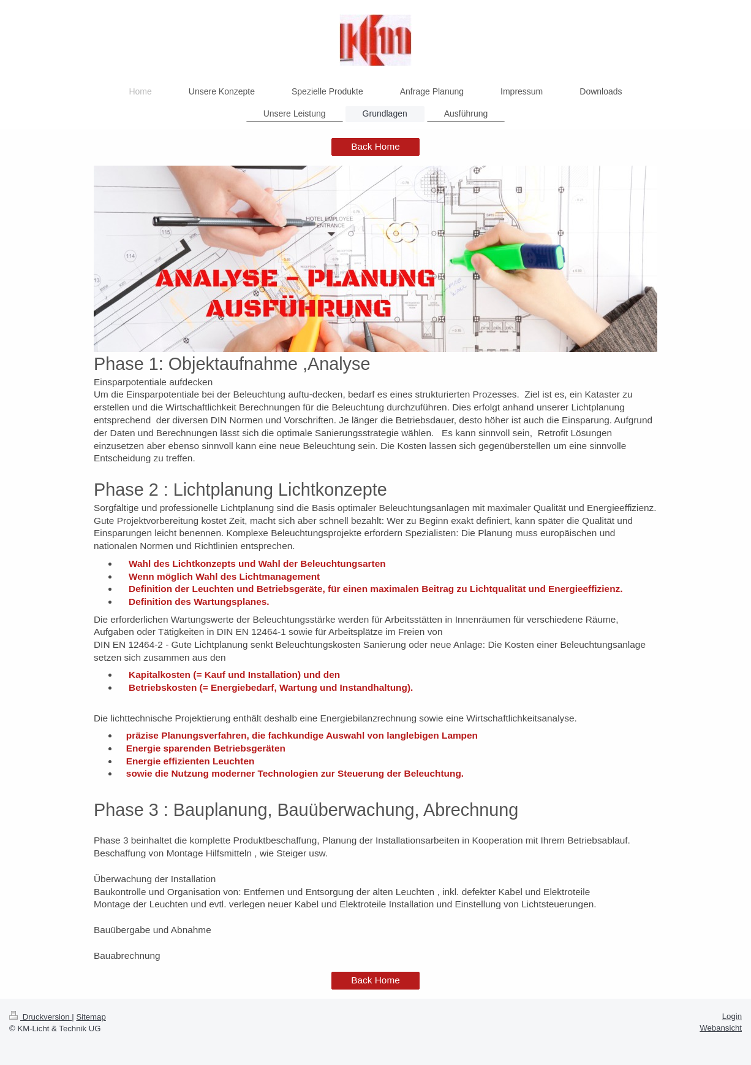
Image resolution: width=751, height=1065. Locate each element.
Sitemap (90, 1016)
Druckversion (40, 1016)
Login (732, 1016)
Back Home (375, 146)
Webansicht (721, 1027)
